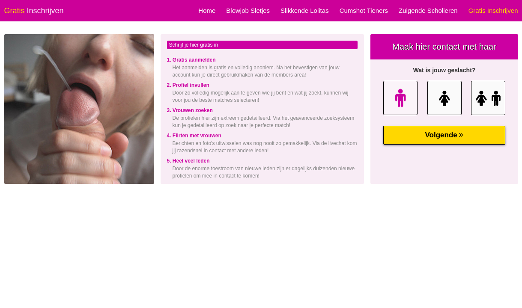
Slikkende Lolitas (304, 10)
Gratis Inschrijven (493, 10)
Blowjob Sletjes (248, 10)
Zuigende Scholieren (428, 10)
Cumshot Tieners (364, 10)
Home (206, 10)
